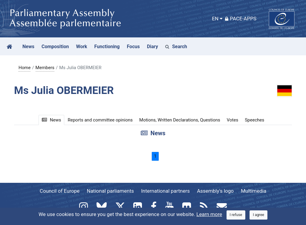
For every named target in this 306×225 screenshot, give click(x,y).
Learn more (209, 214)
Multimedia (253, 191)
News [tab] (51, 120)
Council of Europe (59, 191)
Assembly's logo (215, 191)
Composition (55, 46)
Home (24, 67)
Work (81, 46)
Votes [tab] (232, 120)
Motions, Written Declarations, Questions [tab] (179, 120)
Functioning (107, 46)
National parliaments (110, 191)
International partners (165, 191)
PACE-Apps (240, 19)
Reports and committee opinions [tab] (100, 120)
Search (176, 46)
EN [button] (215, 19)
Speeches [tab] (254, 120)
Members (45, 67)
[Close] (236, 215)
